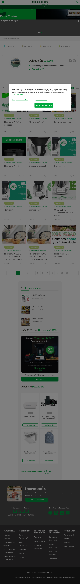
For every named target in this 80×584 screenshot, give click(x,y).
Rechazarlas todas (41, 100)
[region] (40, 97)
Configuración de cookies (20, 100)
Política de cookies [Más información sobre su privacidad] (18, 94)
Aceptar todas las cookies (44, 105)
